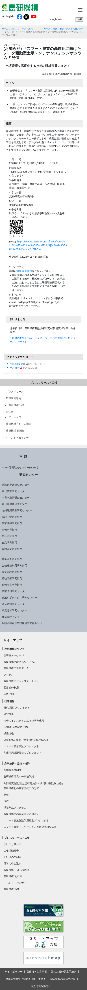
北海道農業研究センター (16, 484)
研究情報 (9, 701)
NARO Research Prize (16, 727)
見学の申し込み (12, 863)
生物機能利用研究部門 (14, 565)
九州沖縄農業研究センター (17, 510)
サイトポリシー (13, 971)
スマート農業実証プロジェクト (21, 746)
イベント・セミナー (15, 882)
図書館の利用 (11, 687)
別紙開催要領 (24, 271)
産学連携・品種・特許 (17, 763)
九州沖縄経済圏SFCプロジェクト (23, 752)
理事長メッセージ (14, 655)
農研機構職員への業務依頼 (19, 776)
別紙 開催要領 (19, 363)
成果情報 (9, 733)
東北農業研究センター (14, 491)
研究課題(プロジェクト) (17, 707)
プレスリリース (42, 29)
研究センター (28, 475)
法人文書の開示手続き (63, 971)
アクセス (9, 674)
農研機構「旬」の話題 (16, 870)
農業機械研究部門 (12, 523)
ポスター (16, 367)
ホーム (5, 29)
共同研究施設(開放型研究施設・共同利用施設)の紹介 (33, 783)
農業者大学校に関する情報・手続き (25, 979)
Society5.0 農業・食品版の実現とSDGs (26, 739)
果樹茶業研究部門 (12, 548)
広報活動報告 (11, 850)
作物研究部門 (9, 529)
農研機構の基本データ (16, 668)
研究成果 (9, 714)
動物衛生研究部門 (12, 584)
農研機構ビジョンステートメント (23, 681)
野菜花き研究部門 (12, 559)
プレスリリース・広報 (22, 29)
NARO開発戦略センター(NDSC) (20, 467)
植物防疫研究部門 (12, 578)
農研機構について (14, 648)
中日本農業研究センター (16, 497)
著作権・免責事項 (37, 971)
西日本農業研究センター (16, 504)
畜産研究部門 (9, 536)
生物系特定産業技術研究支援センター (23, 623)
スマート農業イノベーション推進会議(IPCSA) (30, 826)
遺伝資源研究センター (14, 604)
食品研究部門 (9, 542)
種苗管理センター (12, 616)
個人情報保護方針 (41, 986)
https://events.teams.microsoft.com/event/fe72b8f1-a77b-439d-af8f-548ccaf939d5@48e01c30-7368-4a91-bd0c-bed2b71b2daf (38, 245)
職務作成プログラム (15, 807)
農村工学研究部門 (12, 516)
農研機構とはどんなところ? (19, 661)
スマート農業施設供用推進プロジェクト (26, 820)
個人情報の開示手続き (62, 979)
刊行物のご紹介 (12, 857)
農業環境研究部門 (12, 571)
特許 (6, 801)
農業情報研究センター (14, 591)
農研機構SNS (11, 889)
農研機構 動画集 (13, 876)
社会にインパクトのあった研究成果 (24, 720)
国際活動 (9, 693)
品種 (6, 794)
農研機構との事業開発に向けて (21, 788)
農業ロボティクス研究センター (68, 29)
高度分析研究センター (14, 610)
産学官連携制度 (12, 770)
